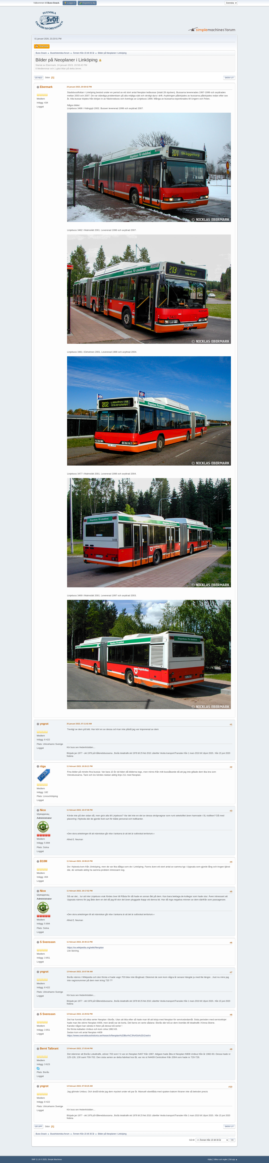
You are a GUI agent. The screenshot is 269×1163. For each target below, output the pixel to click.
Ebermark (46, 86)
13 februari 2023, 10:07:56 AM (80, 972)
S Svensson (47, 942)
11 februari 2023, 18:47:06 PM (79, 810)
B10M (43, 861)
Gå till (191, 1140)
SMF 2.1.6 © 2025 (39, 1159)
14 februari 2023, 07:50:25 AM (80, 1086)
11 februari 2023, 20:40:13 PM (79, 942)
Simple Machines (55, 1159)
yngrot (44, 723)
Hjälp (210, 1159)
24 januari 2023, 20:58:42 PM (79, 87)
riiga (43, 766)
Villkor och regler (220, 1159)
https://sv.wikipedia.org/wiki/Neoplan (85, 947)
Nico (43, 810)
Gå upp (38, 1126)
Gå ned (38, 78)
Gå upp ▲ (233, 1159)
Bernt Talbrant (49, 1048)
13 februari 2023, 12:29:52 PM (79, 1014)
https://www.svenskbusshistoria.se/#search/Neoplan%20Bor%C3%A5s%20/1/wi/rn (109, 1035)
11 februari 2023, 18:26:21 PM (79, 766)
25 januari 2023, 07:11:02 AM (79, 724)
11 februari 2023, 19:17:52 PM (79, 891)
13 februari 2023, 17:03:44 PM (79, 1048)
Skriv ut (229, 78)
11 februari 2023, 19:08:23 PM (79, 861)
